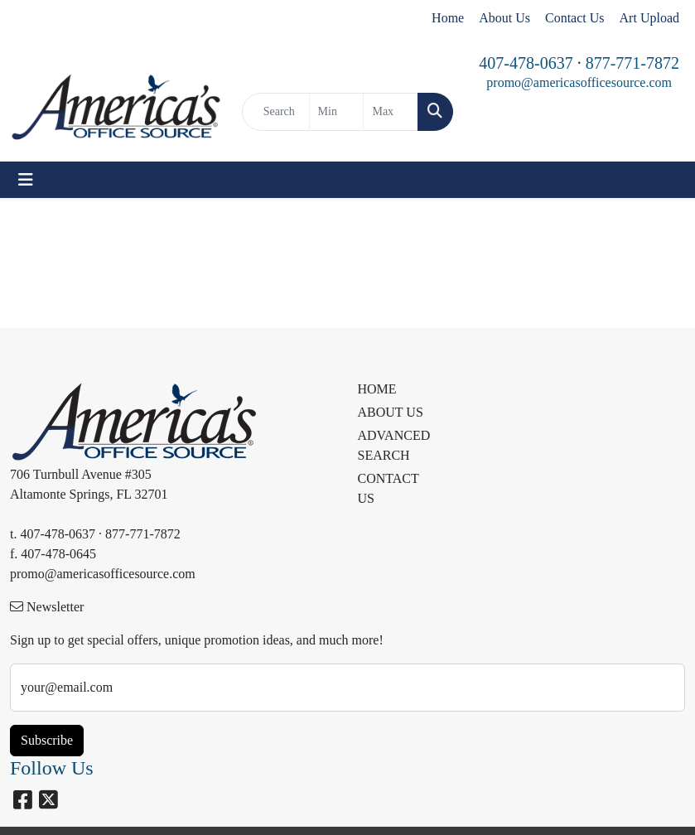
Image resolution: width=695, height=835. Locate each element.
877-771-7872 (632, 63)
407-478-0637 (525, 63)
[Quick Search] (276, 112)
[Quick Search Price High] (390, 112)
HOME (377, 389)
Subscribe (47, 740)
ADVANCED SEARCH (391, 445)
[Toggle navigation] (25, 179)
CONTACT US (388, 488)
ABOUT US (390, 412)
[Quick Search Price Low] (336, 112)
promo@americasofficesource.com (579, 82)
